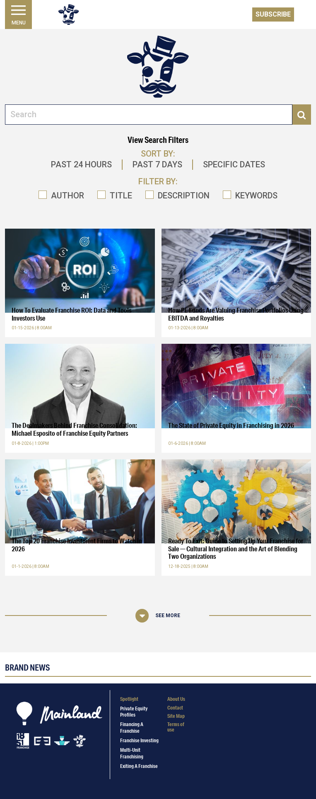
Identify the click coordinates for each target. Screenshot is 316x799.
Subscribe (273, 14)
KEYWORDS (256, 195)
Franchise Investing (139, 740)
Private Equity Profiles (133, 711)
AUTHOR (67, 195)
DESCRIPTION (184, 195)
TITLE (121, 195)
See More (167, 615)
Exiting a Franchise (139, 766)
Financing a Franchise (131, 727)
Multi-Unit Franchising (131, 753)
